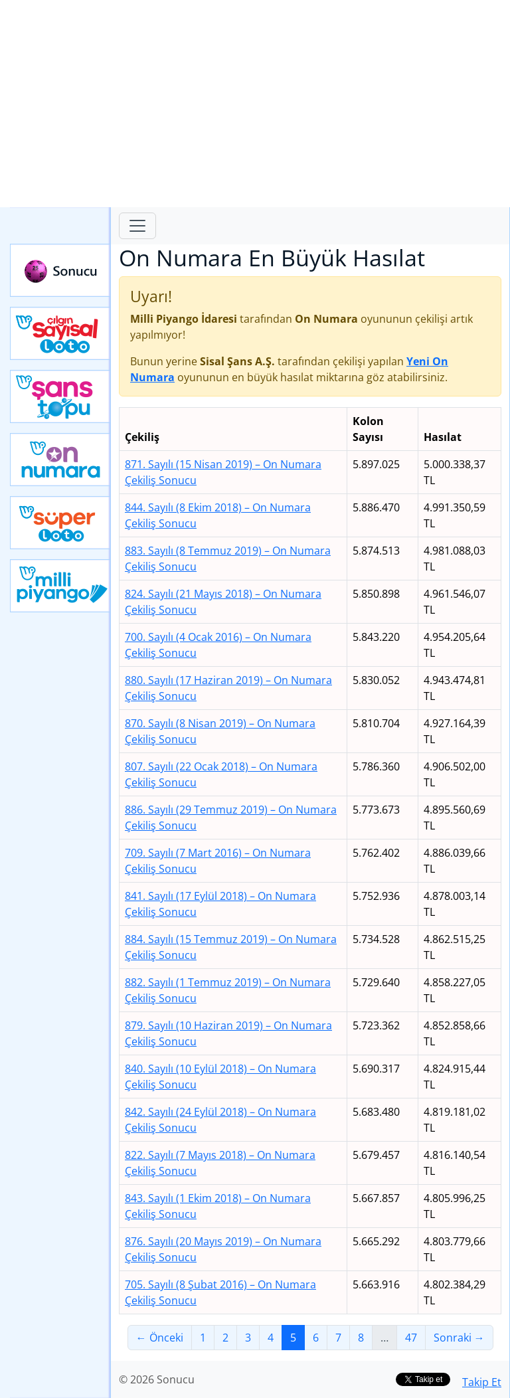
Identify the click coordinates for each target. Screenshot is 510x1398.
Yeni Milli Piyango (60, 585)
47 (411, 1337)
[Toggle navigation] (137, 226)
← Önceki (159, 1337)
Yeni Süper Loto (60, 522)
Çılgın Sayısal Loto (60, 333)
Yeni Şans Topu (60, 396)
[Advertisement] (255, 104)
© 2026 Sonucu (157, 1379)
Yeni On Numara (60, 459)
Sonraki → (459, 1337)
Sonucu (60, 270)
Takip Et (481, 1382)
